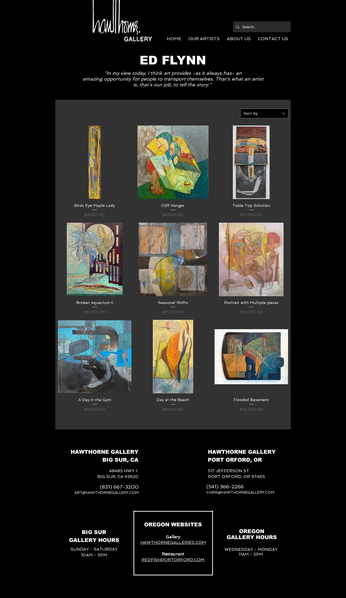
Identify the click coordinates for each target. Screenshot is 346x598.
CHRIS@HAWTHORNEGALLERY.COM (240, 492)
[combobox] (264, 113)
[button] (204, 38)
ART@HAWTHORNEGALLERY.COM (106, 493)
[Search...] (261, 26)
